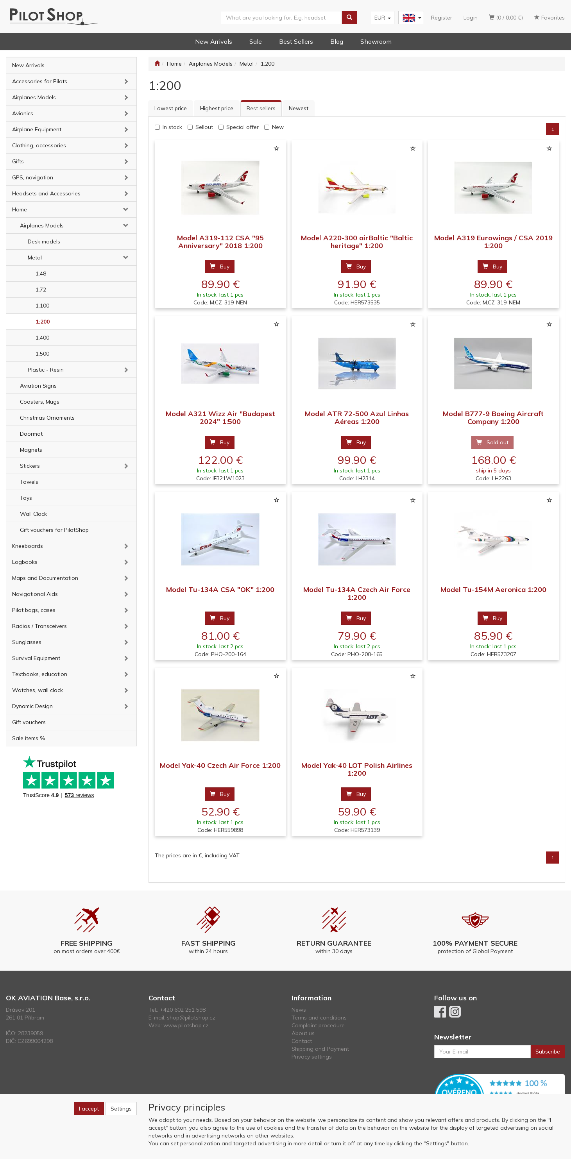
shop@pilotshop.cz (191, 1017)
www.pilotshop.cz (186, 1025)
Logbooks (25, 561)
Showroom (376, 41)
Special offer (242, 127)
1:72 (41, 289)
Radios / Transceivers (39, 626)
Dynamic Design (32, 706)
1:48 (41, 273)
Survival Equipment (36, 658)
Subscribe (547, 1051)
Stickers (30, 465)
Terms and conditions (319, 1017)
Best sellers (261, 108)
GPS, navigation (32, 177)
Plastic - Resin (46, 369)
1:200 (43, 321)
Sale (255, 41)
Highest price (216, 108)
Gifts (18, 161)
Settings (121, 1108)
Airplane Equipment (36, 129)
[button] (126, 81)
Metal (35, 257)
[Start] (157, 63)
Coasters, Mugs (39, 401)
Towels (29, 481)
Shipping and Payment (320, 1048)
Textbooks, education (39, 674)
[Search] (349, 17)
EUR (382, 17)
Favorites (549, 17)
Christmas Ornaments (47, 417)
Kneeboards (27, 545)
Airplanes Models (34, 97)
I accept (89, 1108)
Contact (302, 1041)
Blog (336, 41)
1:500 (42, 353)
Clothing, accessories (39, 145)
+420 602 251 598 (183, 1009)
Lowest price (170, 108)
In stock (172, 127)
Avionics (22, 113)
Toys (26, 497)
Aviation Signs (38, 385)
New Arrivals (213, 41)
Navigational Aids (35, 593)
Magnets (31, 449)
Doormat (31, 433)
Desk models (44, 241)
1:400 (42, 337)
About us (303, 1033)
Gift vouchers (29, 722)
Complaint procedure (318, 1025)
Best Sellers (296, 41)
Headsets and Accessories (46, 193)
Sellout (204, 127)
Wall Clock (33, 513)
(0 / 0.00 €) (506, 17)
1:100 (42, 305)
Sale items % (28, 738)
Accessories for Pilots (39, 81)
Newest (298, 108)
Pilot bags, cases (33, 609)
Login (471, 17)
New (278, 127)
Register (441, 17)
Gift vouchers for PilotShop (54, 529)
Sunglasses (26, 642)
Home (19, 209)
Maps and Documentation (45, 577)
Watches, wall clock (37, 690)
